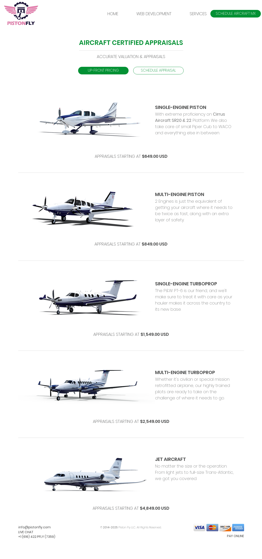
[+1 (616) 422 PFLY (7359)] (36, 537)
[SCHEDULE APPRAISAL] (158, 70)
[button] (192, 14)
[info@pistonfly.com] (34, 527)
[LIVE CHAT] (34, 532)
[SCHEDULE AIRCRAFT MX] (235, 14)
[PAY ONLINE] (227, 536)
